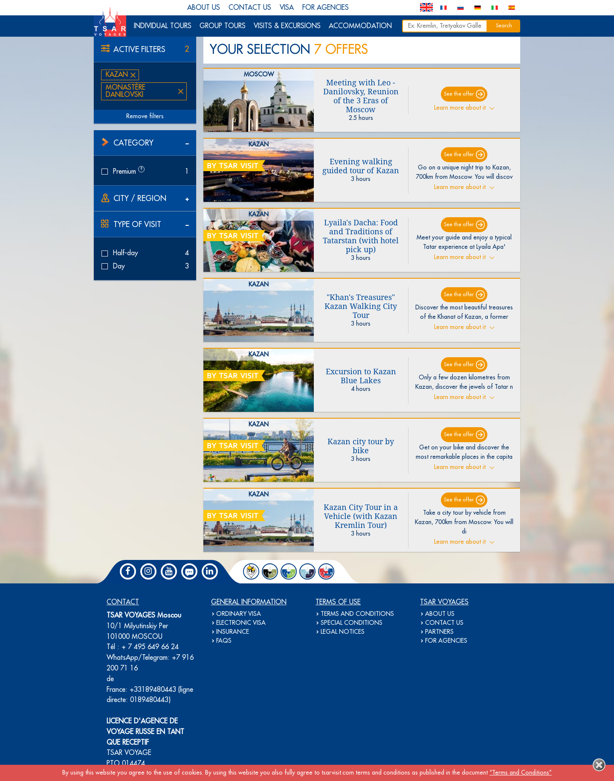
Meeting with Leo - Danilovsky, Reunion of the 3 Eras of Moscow (361, 96)
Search (504, 26)
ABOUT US (203, 8)
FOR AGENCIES (325, 8)
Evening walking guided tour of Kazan (360, 166)
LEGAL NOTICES (343, 632)
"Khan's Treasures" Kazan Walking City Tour (360, 306)
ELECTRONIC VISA (241, 623)
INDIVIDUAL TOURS (162, 26)
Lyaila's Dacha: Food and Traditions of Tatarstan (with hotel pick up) (361, 236)
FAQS (224, 641)
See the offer (459, 94)
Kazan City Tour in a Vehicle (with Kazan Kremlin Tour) (361, 516)
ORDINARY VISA (238, 614)
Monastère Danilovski (125, 91)
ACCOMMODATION (360, 26)
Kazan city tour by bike (360, 446)
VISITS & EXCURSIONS (287, 26)
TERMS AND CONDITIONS (357, 614)
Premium (145, 171)
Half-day (145, 253)
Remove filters (145, 116)
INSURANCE (232, 632)
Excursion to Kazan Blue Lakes (361, 376)
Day (145, 266)
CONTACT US (250, 8)
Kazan (117, 75)
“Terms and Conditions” (520, 772)
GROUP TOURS (223, 26)
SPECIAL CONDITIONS (351, 623)
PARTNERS (439, 632)
